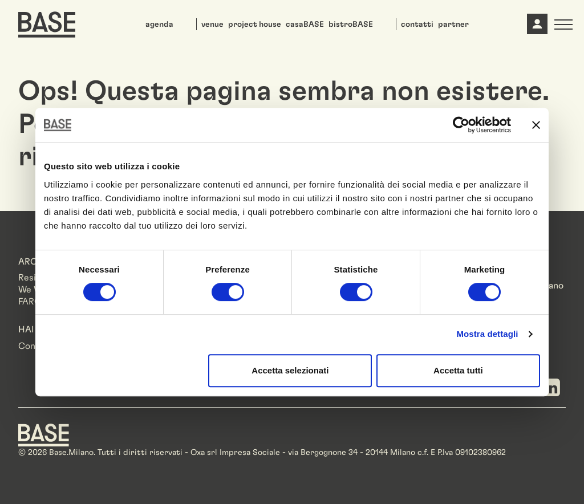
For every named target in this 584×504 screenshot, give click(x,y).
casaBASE (305, 25)
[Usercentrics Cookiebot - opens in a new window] (461, 124)
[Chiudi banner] (536, 125)
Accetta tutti (458, 370)
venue (212, 25)
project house (254, 25)
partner (453, 25)
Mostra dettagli (487, 334)
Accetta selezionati (290, 370)
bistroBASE (350, 25)
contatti (417, 25)
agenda (159, 25)
